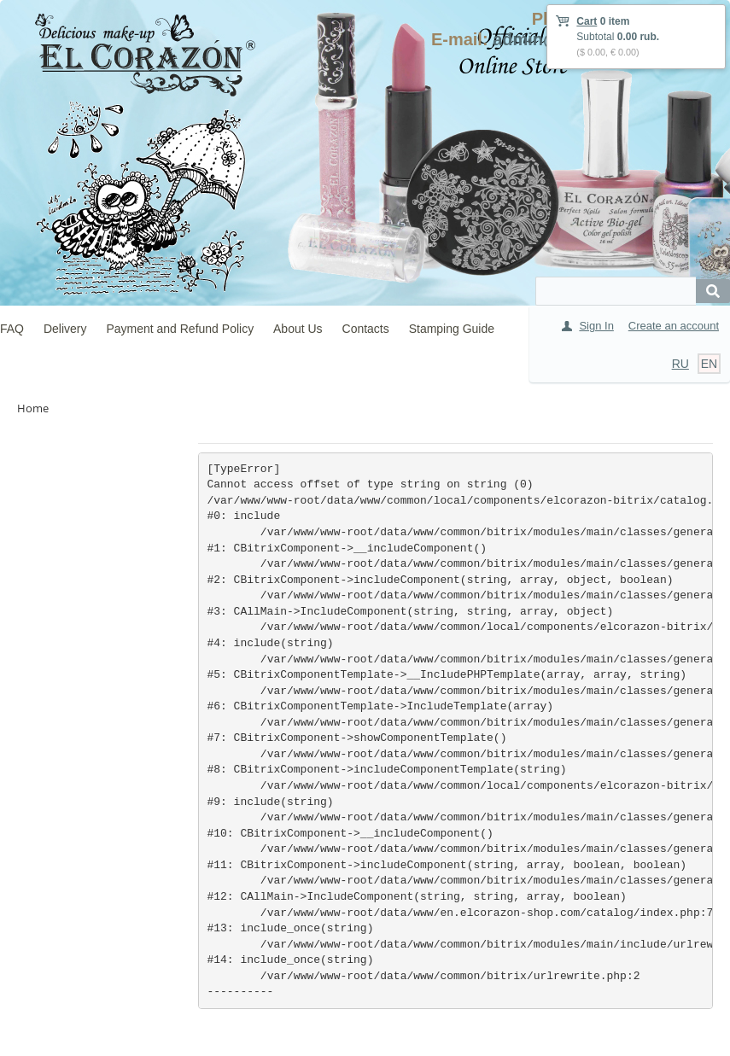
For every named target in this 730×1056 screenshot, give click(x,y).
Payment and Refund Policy (180, 328)
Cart (586, 21)
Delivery (65, 328)
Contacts (365, 328)
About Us (298, 328)
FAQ (12, 328)
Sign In (596, 325)
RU (680, 363)
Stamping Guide (451, 328)
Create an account (673, 325)
